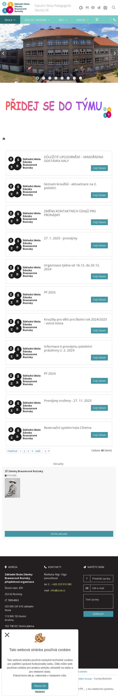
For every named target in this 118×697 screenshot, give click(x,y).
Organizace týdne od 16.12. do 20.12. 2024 (72, 267)
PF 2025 (50, 292)
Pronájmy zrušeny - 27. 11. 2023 (68, 400)
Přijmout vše (40, 686)
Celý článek (99, 168)
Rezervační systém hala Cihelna (67, 427)
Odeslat (98, 614)
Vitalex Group (84, 678)
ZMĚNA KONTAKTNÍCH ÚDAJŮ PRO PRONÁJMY (70, 213)
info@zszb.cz (58, 590)
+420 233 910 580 (61, 584)
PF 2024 (50, 373)
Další (37, 451)
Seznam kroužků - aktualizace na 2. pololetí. (70, 186)
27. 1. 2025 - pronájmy (60, 238)
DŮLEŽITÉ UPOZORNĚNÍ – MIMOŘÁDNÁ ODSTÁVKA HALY (73, 159)
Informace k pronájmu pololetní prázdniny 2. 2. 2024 (68, 348)
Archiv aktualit (59, 534)
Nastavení (40, 691)
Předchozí (12, 451)
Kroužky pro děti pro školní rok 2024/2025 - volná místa (75, 321)
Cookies (82, 671)
